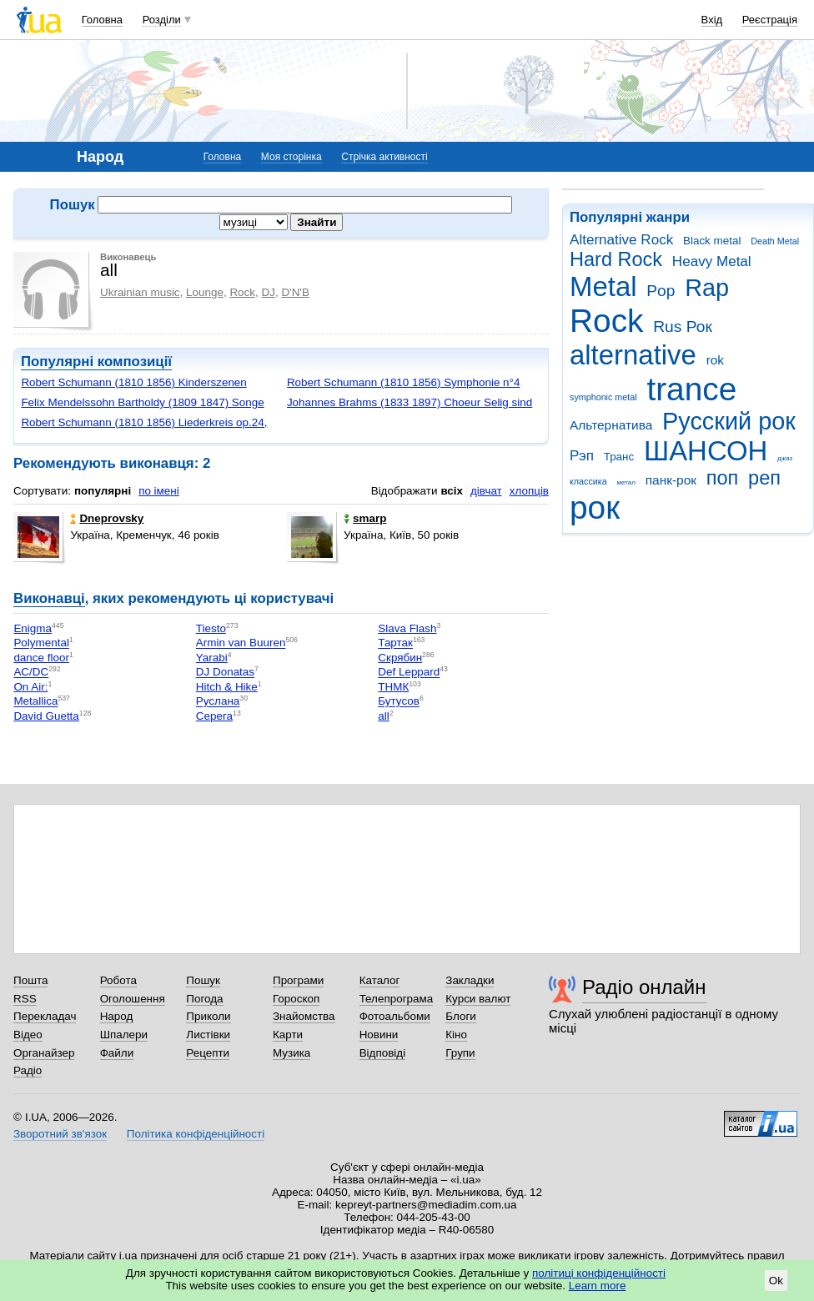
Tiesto (211, 628)
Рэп (582, 456)
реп (764, 478)
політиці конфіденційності (599, 1273)
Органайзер (43, 1053)
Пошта (30, 980)
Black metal (712, 240)
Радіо (27, 1070)
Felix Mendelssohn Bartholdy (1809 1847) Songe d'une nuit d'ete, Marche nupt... (142, 409)
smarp (365, 518)
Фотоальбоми (394, 1016)
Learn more (597, 1285)
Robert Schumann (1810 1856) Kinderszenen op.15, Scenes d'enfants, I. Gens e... (133, 389)
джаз (784, 458)
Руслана (217, 702)
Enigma (32, 628)
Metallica (35, 702)
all (383, 716)
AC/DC (30, 672)
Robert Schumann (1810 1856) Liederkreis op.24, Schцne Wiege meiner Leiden (144, 429)
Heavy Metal (711, 261)
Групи (460, 1053)
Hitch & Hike (227, 687)
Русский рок (729, 421)
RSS (25, 998)
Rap (707, 287)
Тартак (395, 643)
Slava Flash (407, 628)
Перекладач (44, 1016)
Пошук (203, 980)
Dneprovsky (106, 518)
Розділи (162, 19)
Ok (776, 1280)
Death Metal (775, 241)
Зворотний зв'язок (60, 1134)
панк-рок (671, 480)
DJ (267, 292)
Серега (214, 716)
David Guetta (45, 716)
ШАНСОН (705, 450)
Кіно (456, 1034)
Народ (116, 1016)
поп (722, 478)
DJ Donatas (225, 672)
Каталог (379, 980)
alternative (633, 354)
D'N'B (295, 292)
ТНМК (393, 687)
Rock (606, 321)
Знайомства (304, 1016)
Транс (619, 456)
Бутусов (399, 702)
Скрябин (400, 657)
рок (595, 507)
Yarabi (212, 657)
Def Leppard (409, 672)
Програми (298, 980)
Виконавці (49, 598)
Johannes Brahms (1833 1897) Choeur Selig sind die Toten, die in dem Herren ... (409, 409)
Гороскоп (296, 998)
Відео (28, 1034)
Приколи (208, 1016)
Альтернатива (611, 425)
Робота (118, 980)
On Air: (30, 687)
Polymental (40, 643)
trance (691, 389)
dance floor (41, 657)
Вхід (712, 19)
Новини (379, 1034)
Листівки (208, 1034)
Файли (117, 1053)
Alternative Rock (621, 240)
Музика (291, 1053)
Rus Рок (682, 326)
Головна (102, 19)
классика (588, 481)
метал (626, 482)
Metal (603, 286)
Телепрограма (396, 998)
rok (715, 360)
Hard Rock (616, 259)
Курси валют (477, 998)
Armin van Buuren (241, 643)
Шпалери (124, 1034)
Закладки (469, 980)
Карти (288, 1034)
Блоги (460, 1016)
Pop (660, 290)
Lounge (205, 292)
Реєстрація (769, 19)
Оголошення (132, 998)
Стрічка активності (384, 157)
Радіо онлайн (644, 987)
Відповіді (382, 1053)
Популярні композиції (96, 361)
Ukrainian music (140, 292)
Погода (204, 998)
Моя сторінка (291, 157)
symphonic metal (603, 397)
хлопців (529, 491)
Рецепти (207, 1053)
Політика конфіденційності (195, 1134)
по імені (158, 491)
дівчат (486, 491)
